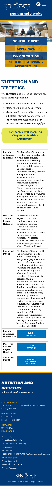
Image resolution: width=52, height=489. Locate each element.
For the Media (7, 450)
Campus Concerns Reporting (14, 443)
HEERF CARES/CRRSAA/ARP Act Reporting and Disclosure (26, 453)
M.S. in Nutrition (31, 346)
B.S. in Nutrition (31, 334)
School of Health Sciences (15, 392)
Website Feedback (9, 467)
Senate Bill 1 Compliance (12, 464)
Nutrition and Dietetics (26, 13)
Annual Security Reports (12, 439)
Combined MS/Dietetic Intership (31, 361)
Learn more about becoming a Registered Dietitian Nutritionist (24, 135)
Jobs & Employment (10, 457)
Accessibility (7, 436)
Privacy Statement (9, 460)
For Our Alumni (8, 446)
